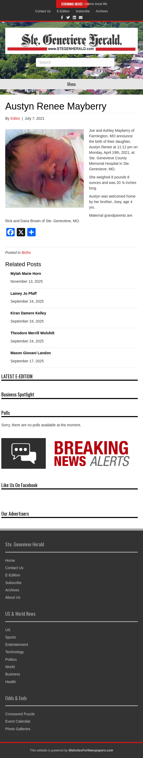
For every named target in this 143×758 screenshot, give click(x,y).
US (7, 630)
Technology (14, 652)
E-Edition (63, 11)
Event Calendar (18, 721)
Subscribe (83, 11)
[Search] (75, 62)
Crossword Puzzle (20, 714)
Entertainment (16, 644)
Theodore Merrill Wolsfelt (32, 333)
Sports (10, 637)
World (10, 667)
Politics (11, 659)
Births (26, 252)
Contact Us (43, 11)
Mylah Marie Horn (25, 273)
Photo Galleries (17, 729)
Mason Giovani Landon (30, 353)
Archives (102, 11)
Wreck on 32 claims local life (85, 4)
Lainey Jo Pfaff (23, 293)
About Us (12, 597)
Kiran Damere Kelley (28, 313)
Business (12, 674)
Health (10, 682)
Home (10, 560)
